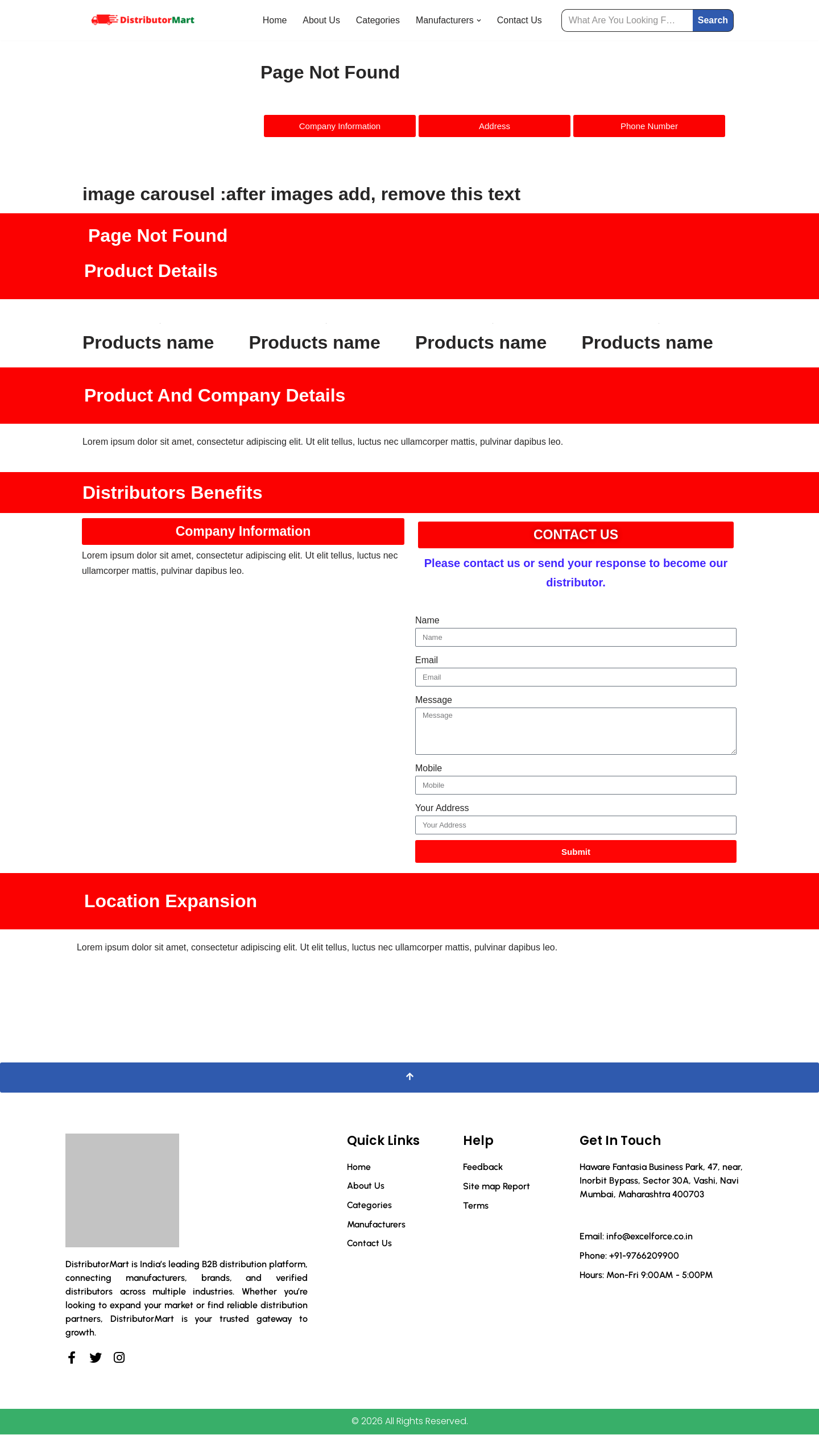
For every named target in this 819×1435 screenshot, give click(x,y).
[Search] (627, 20)
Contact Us (519, 20)
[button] (478, 20)
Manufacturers (376, 1225)
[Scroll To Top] (409, 1079)
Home (274, 20)
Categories (377, 20)
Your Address (442, 808)
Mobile (428, 769)
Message (433, 700)
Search (713, 20)
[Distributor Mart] (142, 20)
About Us (321, 20)
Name (427, 620)
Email (426, 660)
